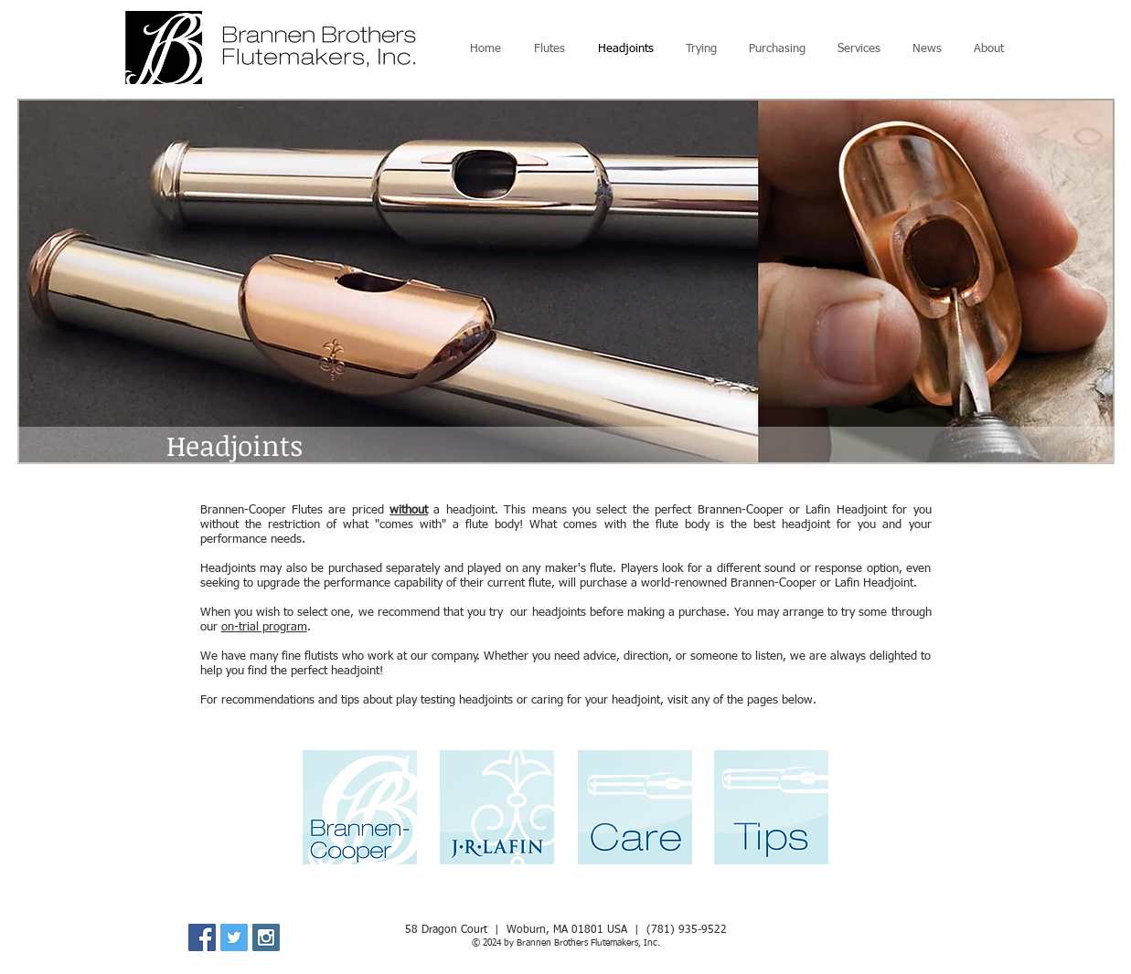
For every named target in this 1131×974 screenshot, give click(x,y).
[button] (566, 281)
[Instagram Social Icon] (266, 937)
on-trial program (264, 627)
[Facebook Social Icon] (202, 937)
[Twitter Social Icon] (234, 937)
